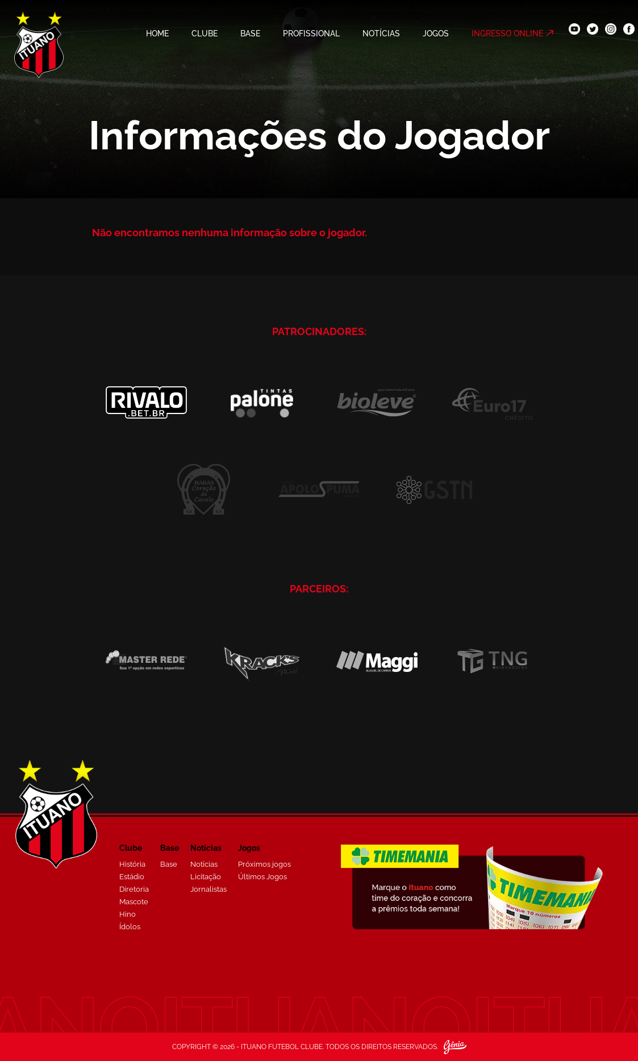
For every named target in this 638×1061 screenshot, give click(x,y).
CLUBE (204, 33)
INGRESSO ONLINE (507, 33)
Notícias (204, 864)
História (132, 864)
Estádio (131, 876)
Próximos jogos (264, 864)
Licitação (205, 876)
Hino (127, 914)
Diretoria (134, 889)
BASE (250, 33)
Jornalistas (208, 889)
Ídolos (129, 926)
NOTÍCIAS (381, 33)
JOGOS (436, 33)
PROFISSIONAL (311, 33)
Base (168, 864)
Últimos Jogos (262, 876)
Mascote (133, 901)
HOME (157, 33)
